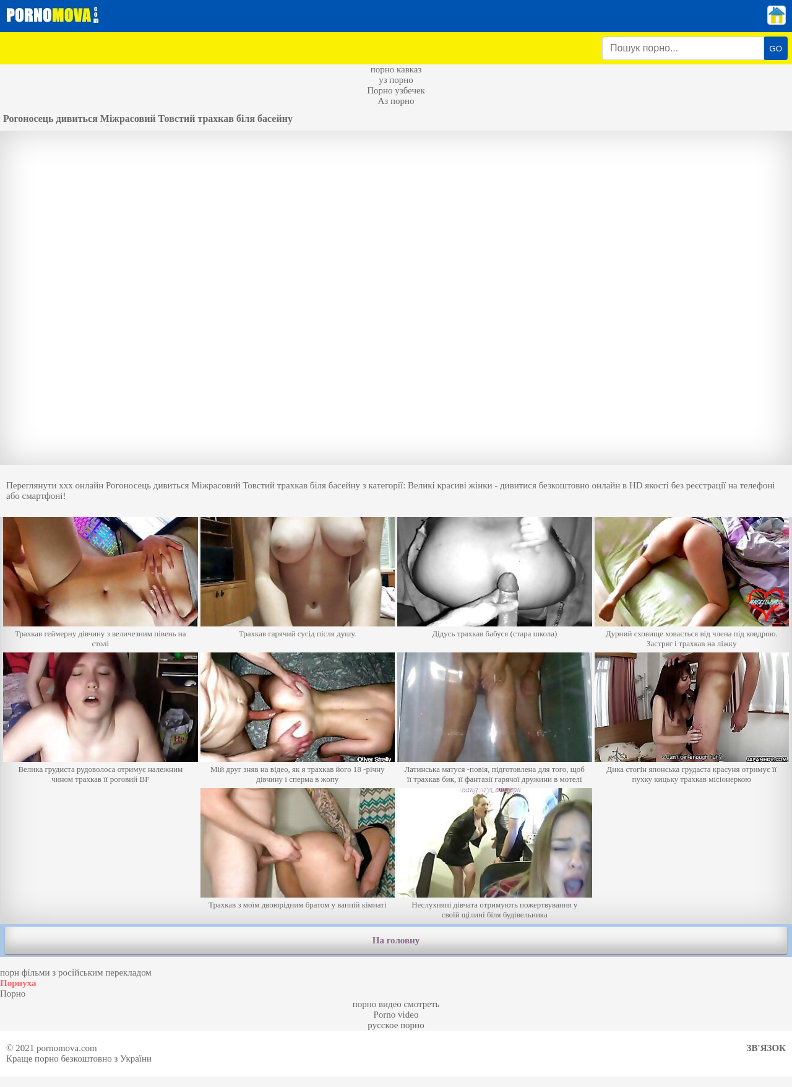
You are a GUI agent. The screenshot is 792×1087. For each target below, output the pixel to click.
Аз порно (395, 101)
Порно (12, 993)
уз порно (396, 80)
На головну (396, 940)
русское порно (396, 1025)
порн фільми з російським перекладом (76, 972)
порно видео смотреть (396, 1004)
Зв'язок (766, 1048)
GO (775, 48)
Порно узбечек (396, 90)
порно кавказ (396, 69)
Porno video (396, 1015)
